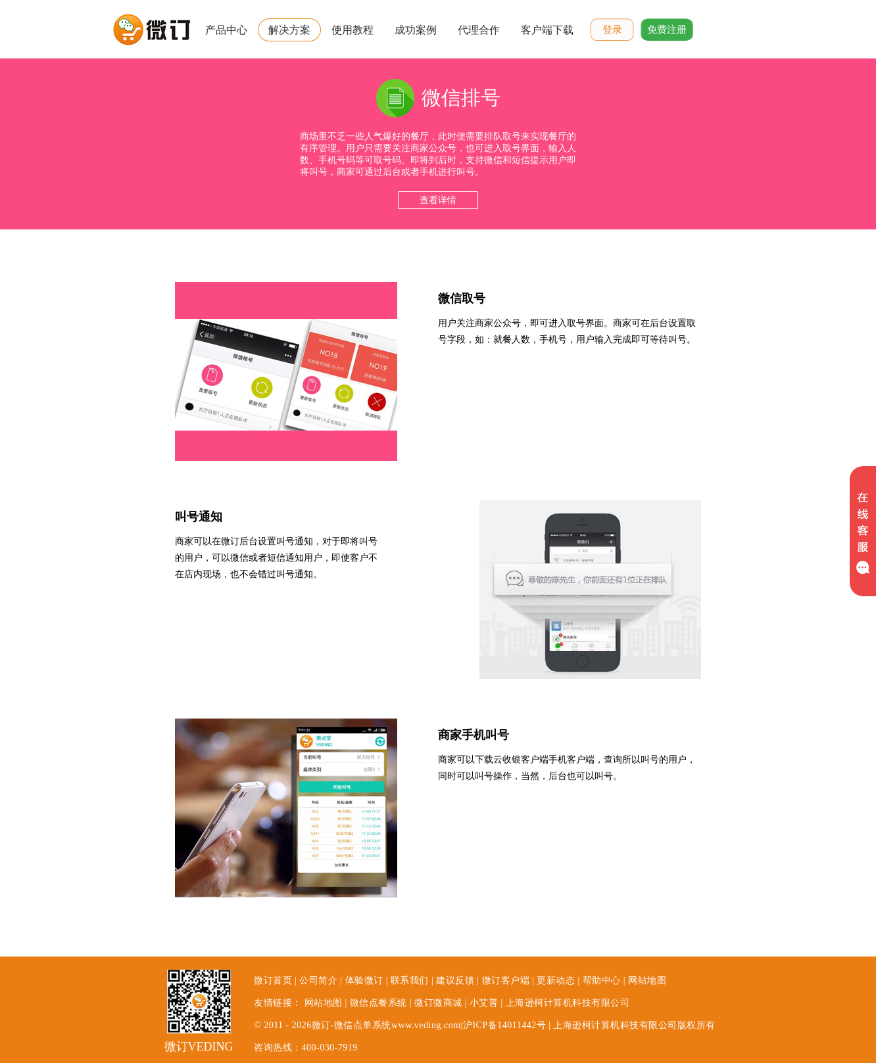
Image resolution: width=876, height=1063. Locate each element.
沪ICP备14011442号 (504, 1025)
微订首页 (273, 980)
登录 (612, 29)
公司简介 (318, 980)
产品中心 (226, 29)
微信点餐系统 (378, 1003)
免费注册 (667, 29)
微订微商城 (438, 1003)
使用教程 (352, 29)
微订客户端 (506, 980)
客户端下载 (547, 29)
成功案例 (416, 29)
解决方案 (289, 29)
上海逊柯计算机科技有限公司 (568, 1003)
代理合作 (479, 29)
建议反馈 (455, 980)
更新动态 (556, 980)
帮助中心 (602, 980)
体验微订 (364, 980)
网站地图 (647, 980)
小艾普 (484, 1003)
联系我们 (410, 980)
